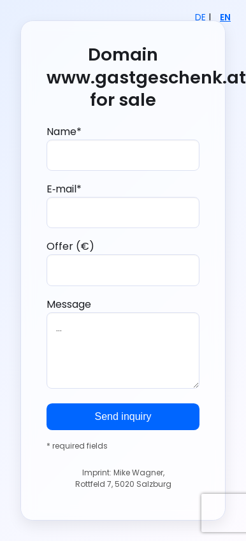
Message (123, 343)
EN (225, 17)
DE (200, 17)
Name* (123, 147)
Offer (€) (123, 262)
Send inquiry (123, 416)
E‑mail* (123, 205)
